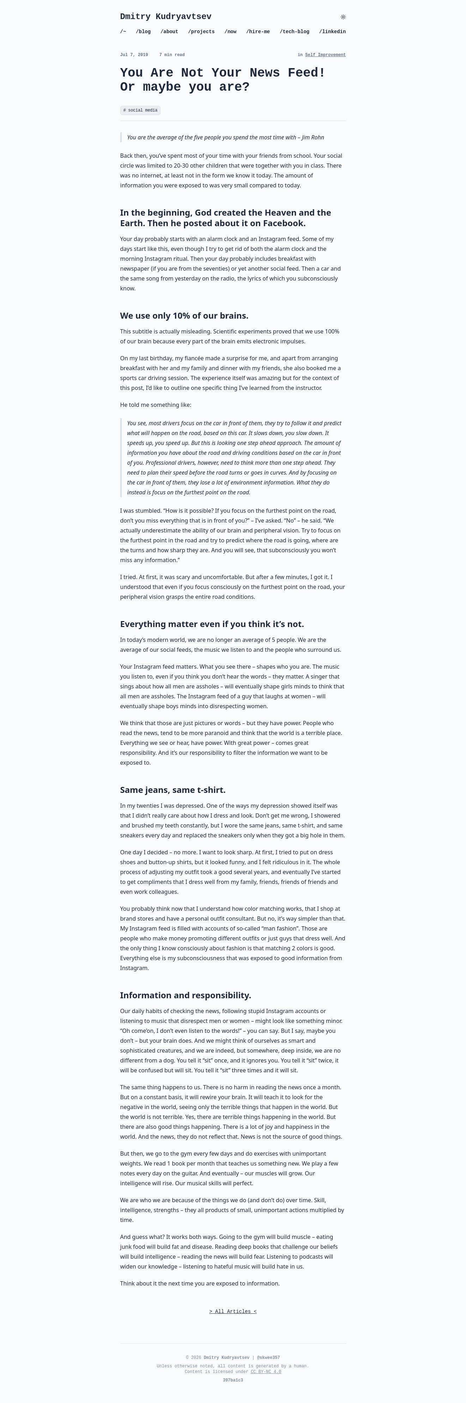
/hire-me (258, 32)
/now (231, 32)
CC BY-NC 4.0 (266, 1371)
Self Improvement (325, 55)
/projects (201, 32)
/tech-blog (294, 32)
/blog (143, 32)
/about (169, 32)
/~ (123, 32)
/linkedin (332, 32)
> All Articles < (232, 1311)
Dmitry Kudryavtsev (166, 17)
